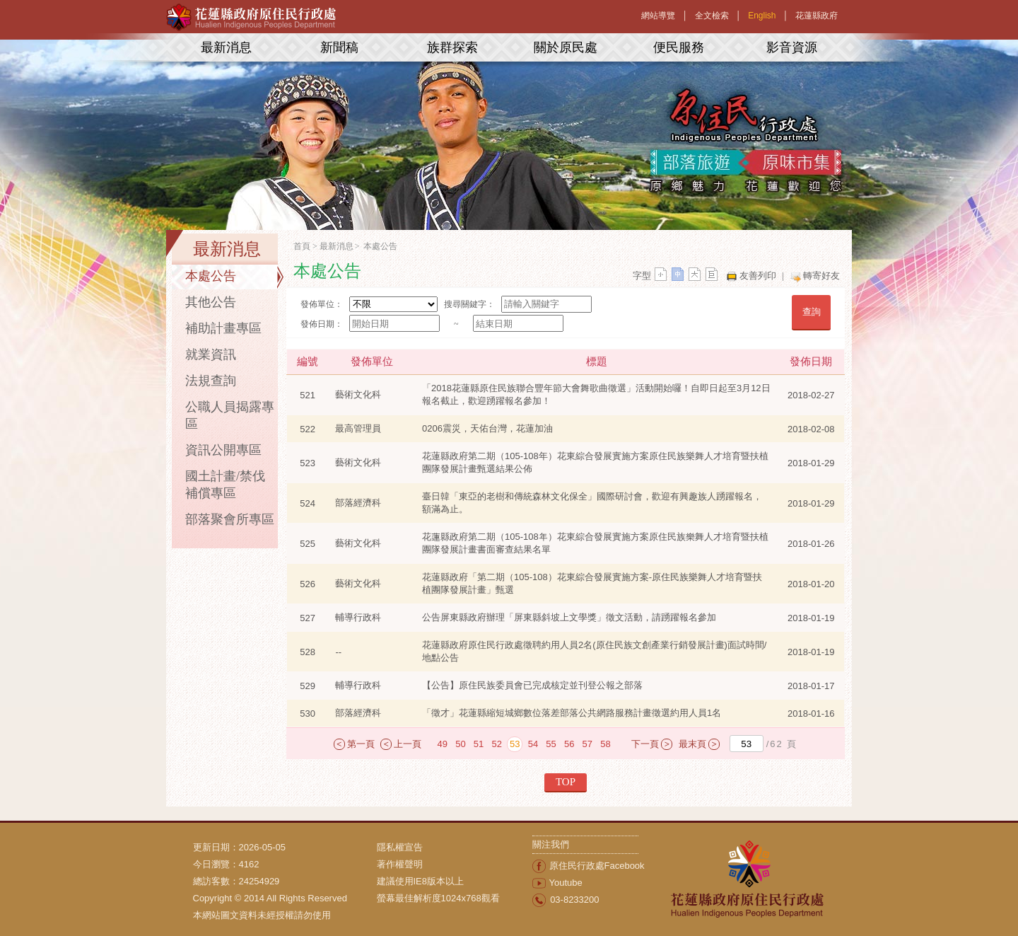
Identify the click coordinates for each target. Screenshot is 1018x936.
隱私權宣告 (400, 847)
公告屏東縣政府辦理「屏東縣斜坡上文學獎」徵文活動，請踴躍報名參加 (569, 617)
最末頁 (692, 744)
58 (605, 744)
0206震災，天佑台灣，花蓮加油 (487, 428)
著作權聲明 (400, 864)
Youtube (566, 882)
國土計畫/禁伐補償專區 (225, 484)
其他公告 (210, 302)
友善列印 (757, 275)
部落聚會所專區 (229, 519)
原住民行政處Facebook (597, 865)
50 (460, 744)
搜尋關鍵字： (469, 304)
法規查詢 (210, 381)
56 (569, 744)
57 (587, 744)
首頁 (301, 246)
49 (442, 744)
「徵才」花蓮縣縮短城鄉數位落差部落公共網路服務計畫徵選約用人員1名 (571, 712)
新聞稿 (339, 47)
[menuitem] (454, 847)
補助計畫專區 (223, 328)
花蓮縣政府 (816, 16)
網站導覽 (658, 16)
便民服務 (678, 47)
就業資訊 (210, 354)
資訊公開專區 (223, 450)
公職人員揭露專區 (229, 415)
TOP (565, 781)
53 (515, 744)
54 (533, 744)
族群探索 (452, 47)
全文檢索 (712, 16)
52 (496, 744)
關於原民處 (565, 47)
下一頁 (645, 744)
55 (551, 744)
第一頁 (361, 744)
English (762, 16)
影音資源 (791, 47)
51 (479, 744)
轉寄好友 (821, 275)
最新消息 (226, 47)
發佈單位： (321, 304)
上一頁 (407, 744)
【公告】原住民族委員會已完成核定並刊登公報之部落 (532, 685)
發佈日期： (321, 324)
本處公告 (210, 276)
